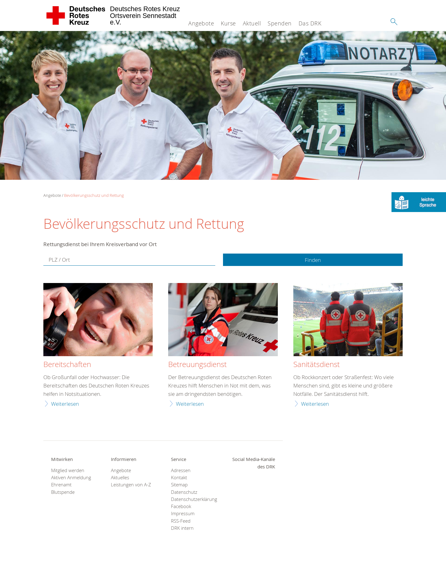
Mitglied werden (67, 470)
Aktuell (252, 23)
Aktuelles (120, 477)
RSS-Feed (180, 521)
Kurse (228, 23)
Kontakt (179, 477)
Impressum (183, 513)
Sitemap (179, 485)
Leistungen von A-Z (131, 485)
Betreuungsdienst (197, 364)
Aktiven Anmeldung (71, 477)
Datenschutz (184, 492)
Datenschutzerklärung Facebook (193, 502)
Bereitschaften (67, 364)
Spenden (280, 23)
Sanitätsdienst (316, 364)
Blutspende (63, 492)
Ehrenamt (61, 485)
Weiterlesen (65, 403)
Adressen (180, 470)
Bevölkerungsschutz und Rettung (94, 195)
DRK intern (182, 528)
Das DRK (310, 23)
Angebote (201, 23)
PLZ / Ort (59, 259)
